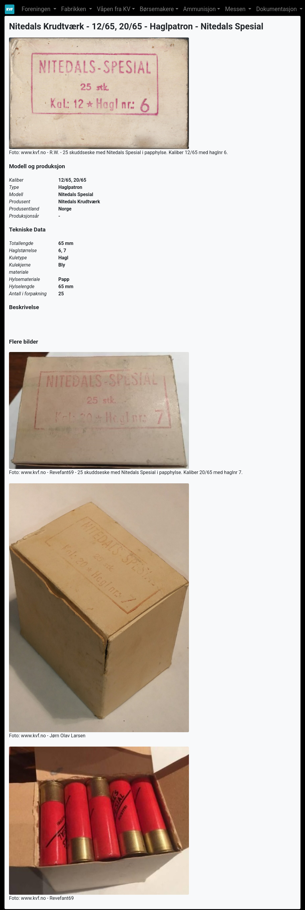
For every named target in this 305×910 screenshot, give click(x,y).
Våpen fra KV (113, 9)
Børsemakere (157, 9)
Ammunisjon (199, 9)
